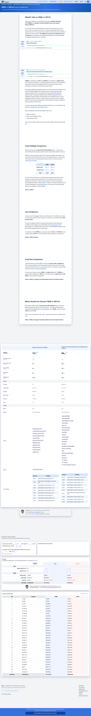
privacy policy (46, 710)
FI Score (22, 46)
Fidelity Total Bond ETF (31, 43)
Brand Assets (81, 707)
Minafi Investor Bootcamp (34, 512)
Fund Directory (9, 4)
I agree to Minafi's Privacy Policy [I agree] (45, 713)
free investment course (55, 225)
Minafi (2, 704)
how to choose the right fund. (38, 268)
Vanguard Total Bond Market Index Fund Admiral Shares (39, 71)
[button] (43, 2)
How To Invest (3, 4)
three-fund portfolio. (42, 184)
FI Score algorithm (34, 155)
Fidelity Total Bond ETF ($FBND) (39, 347)
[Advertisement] (45, 59)
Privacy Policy (82, 706)
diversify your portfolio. (31, 160)
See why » (50, 47)
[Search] (85, 2)
